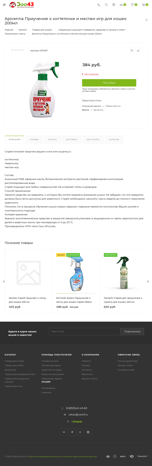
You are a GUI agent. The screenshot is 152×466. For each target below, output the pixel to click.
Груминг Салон (90, 378)
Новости (86, 360)
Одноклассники (80, 431)
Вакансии (87, 374)
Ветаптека (10, 369)
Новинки (46, 392)
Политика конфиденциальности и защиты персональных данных (62, 456)
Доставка (71, 139)
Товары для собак (14, 365)
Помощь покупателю (57, 354)
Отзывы (34, 139)
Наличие (114, 139)
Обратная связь (129, 354)
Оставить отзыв (126, 369)
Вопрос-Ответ (125, 365)
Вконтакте (64, 431)
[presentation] (4, 281)
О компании (90, 354)
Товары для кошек (14, 360)
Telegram (72, 431)
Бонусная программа (53, 374)
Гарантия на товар (51, 369)
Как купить (93, 139)
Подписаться (132, 331)
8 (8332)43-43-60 (76, 408)
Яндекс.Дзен (88, 431)
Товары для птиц (14, 386)
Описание (14, 139)
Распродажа (48, 387)
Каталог (10, 354)
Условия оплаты (50, 360)
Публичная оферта (52, 378)
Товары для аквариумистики (20, 374)
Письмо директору (128, 360)
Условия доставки (51, 365)
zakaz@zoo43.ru (78, 414)
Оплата (52, 139)
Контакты (87, 369)
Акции (46, 381)
